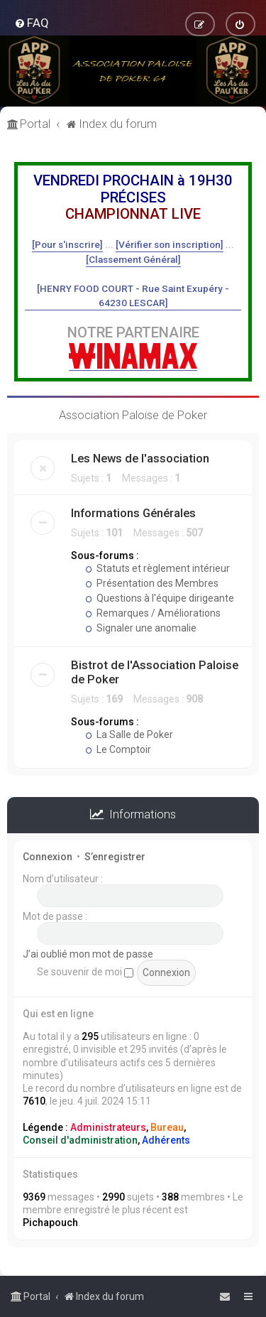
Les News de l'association (140, 458)
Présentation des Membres (151, 583)
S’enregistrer (114, 856)
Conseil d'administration (80, 1140)
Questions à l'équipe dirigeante (159, 598)
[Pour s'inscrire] (67, 244)
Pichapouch (50, 1222)
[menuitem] (31, 22)
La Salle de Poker (129, 734)
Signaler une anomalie (140, 628)
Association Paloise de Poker (133, 415)
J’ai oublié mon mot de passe (88, 954)
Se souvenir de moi (85, 971)
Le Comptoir (118, 749)
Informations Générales (133, 513)
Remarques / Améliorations (153, 613)
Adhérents (166, 1140)
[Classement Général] (133, 259)
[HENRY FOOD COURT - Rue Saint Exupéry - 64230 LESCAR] (133, 295)
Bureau (167, 1127)
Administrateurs (108, 1127)
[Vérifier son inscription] (169, 244)
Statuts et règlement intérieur (157, 568)
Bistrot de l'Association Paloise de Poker (154, 672)
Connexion (47, 856)
